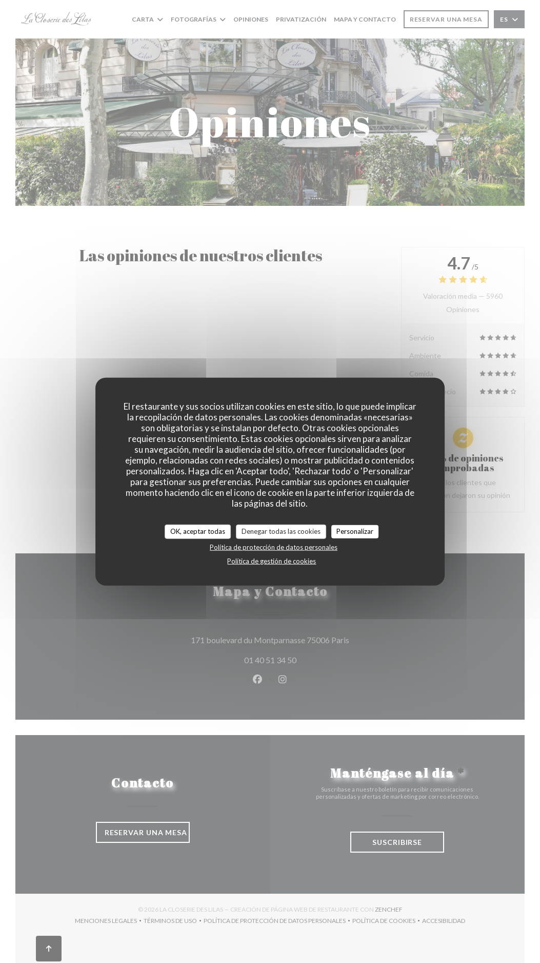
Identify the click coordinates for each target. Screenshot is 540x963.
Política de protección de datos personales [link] (273, 547)
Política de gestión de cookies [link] (271, 560)
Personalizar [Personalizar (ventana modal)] (354, 531)
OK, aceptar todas (197, 531)
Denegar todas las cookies (281, 531)
